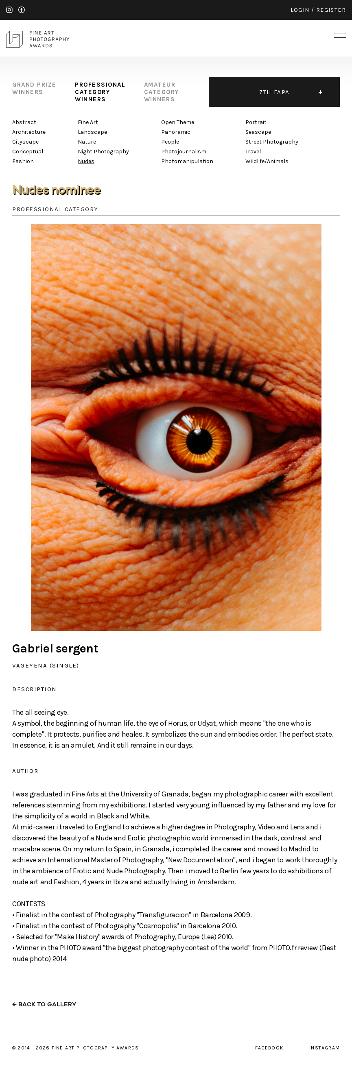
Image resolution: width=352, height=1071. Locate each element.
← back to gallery (44, 1004)
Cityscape (25, 141)
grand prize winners (34, 88)
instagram (9, 10)
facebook (21, 10)
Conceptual (27, 151)
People (170, 141)
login (300, 10)
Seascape (258, 132)
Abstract (24, 122)
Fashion (23, 161)
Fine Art (88, 122)
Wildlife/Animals (267, 161)
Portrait (256, 122)
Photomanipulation (187, 161)
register (331, 10)
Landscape (92, 132)
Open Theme (177, 122)
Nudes (86, 161)
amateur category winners (161, 92)
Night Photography (103, 151)
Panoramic (175, 132)
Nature (87, 141)
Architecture (29, 132)
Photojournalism (183, 151)
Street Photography (271, 141)
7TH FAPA (274, 92)
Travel (253, 151)
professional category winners (100, 92)
